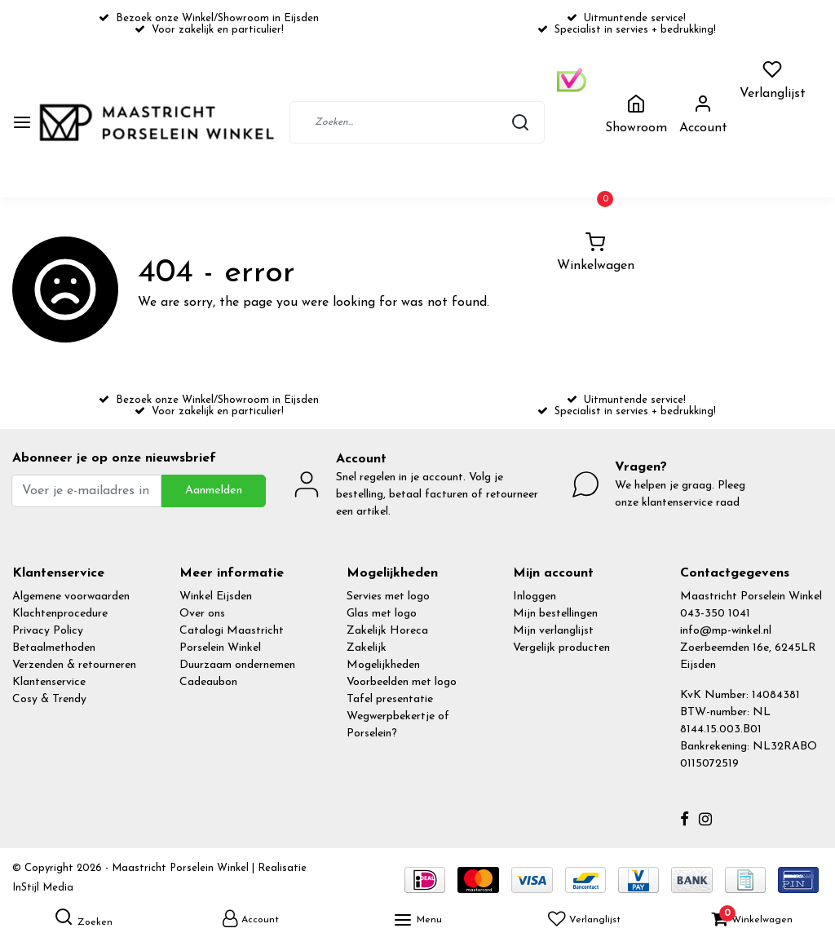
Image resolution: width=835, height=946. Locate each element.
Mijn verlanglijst (553, 631)
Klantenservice (49, 682)
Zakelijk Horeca (387, 631)
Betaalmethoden (53, 648)
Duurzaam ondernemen (237, 665)
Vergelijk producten (561, 648)
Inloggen (534, 596)
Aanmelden (213, 490)
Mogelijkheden (383, 665)
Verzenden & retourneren (74, 665)
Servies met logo (388, 596)
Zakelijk (367, 648)
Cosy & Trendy (49, 699)
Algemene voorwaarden (71, 596)
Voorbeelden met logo (402, 682)
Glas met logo (382, 614)
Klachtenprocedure (60, 614)
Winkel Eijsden (215, 596)
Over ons (202, 614)
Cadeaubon (208, 682)
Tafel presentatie (390, 699)
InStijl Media (42, 887)
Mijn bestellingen (555, 614)
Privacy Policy (47, 631)
